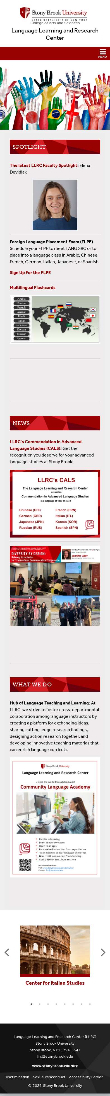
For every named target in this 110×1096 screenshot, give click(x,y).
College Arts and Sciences (55, 23)
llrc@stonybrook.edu (55, 1056)
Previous (6, 952)
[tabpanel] (55, 955)
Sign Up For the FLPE (30, 272)
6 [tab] (73, 1004)
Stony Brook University (62, 1085)
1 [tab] (31, 1004)
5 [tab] (65, 1004)
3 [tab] (48, 1004)
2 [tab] (39, 1004)
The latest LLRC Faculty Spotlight (43, 165)
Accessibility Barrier (86, 1077)
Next (103, 952)
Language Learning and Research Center (55, 34)
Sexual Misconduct (49, 1077)
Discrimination (16, 1077)
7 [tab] (81, 1004)
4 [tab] (56, 1004)
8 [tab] (90, 1004)
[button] (55, 53)
